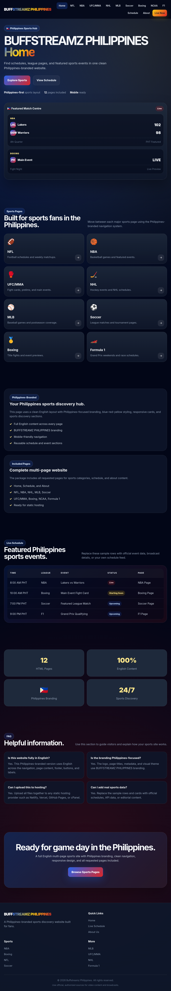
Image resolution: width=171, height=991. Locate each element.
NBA (82, 5)
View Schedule (46, 80)
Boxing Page (146, 593)
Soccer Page (146, 603)
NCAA (154, 5)
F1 (163, 5)
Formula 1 (94, 965)
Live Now (160, 13)
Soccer (129, 5)
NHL (108, 5)
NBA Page (144, 582)
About (146, 13)
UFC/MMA (95, 5)
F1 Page (143, 614)
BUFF (27, 9)
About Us (93, 932)
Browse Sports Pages (85, 872)
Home (62, 5)
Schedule (133, 13)
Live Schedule (96, 926)
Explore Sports (17, 80)
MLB (118, 5)
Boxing (142, 5)
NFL (72, 5)
